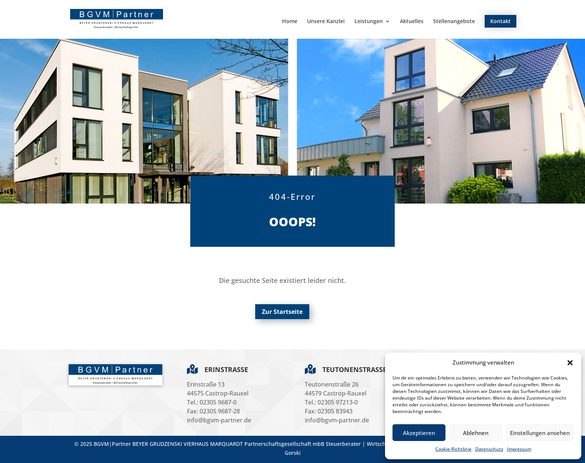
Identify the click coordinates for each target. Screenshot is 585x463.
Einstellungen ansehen (540, 433)
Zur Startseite (282, 312)
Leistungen (368, 22)
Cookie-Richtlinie (453, 449)
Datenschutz (489, 449)
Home (289, 22)
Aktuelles (411, 22)
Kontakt (500, 21)
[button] (570, 362)
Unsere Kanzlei (326, 22)
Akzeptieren (419, 433)
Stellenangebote (454, 22)
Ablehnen (475, 433)
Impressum (519, 449)
